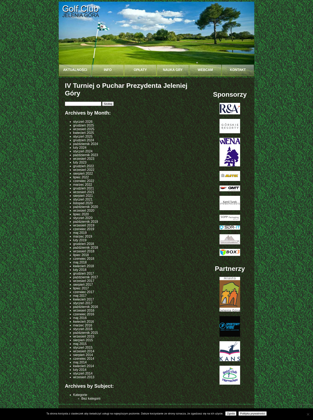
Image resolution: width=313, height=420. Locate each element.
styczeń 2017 (82, 303)
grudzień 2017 (83, 273)
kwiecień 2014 (83, 366)
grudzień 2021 (83, 188)
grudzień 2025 (83, 125)
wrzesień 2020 (83, 210)
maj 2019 (80, 232)
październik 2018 (85, 247)
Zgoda (231, 413)
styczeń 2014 (82, 373)
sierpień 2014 (83, 355)
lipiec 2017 (81, 288)
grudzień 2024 (83, 140)
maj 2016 (80, 318)
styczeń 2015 (82, 347)
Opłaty (140, 70)
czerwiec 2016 (83, 314)
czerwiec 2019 (83, 229)
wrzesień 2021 (83, 192)
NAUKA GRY (173, 70)
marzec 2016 (82, 325)
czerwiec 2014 (83, 358)
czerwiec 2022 (83, 181)
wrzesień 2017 (83, 281)
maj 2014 (80, 362)
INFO (108, 70)
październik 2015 (85, 332)
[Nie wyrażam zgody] (308, 414)
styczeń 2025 (82, 136)
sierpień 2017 (83, 284)
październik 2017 (85, 277)
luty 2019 (79, 240)
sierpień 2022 (83, 173)
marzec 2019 (82, 236)
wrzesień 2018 (83, 251)
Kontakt (238, 70)
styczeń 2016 (82, 329)
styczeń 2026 (82, 121)
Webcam (205, 70)
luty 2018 (79, 269)
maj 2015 (80, 344)
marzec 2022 (82, 184)
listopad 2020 (83, 203)
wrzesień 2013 (83, 377)
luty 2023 (79, 162)
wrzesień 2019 (83, 225)
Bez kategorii (90, 398)
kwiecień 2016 (83, 321)
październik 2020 (85, 207)
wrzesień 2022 (83, 170)
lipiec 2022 (81, 177)
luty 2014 (79, 369)
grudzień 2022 (83, 166)
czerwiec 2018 (83, 258)
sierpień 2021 (83, 195)
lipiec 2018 (81, 255)
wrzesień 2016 (83, 310)
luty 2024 (79, 147)
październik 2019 (85, 221)
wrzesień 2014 (83, 351)
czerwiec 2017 (83, 292)
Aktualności (75, 70)
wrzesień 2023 (83, 158)
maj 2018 (80, 262)
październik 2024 (85, 144)
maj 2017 (80, 295)
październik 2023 (85, 155)
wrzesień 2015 (83, 336)
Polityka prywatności (252, 413)
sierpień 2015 (83, 340)
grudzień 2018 (83, 244)
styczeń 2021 (82, 199)
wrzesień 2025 (83, 129)
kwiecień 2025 (83, 133)
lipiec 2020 (81, 214)
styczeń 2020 (82, 218)
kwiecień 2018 (83, 266)
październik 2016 (85, 307)
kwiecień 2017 (83, 299)
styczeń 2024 (82, 151)
